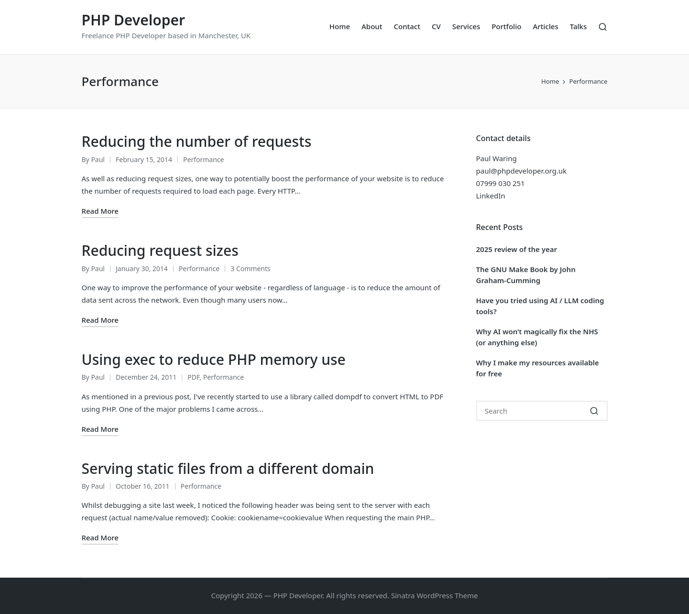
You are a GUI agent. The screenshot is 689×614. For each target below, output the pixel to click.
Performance (203, 159)
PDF (193, 377)
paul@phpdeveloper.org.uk (521, 170)
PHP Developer (134, 20)
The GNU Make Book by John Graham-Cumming (526, 274)
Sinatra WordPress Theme (434, 595)
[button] (595, 411)
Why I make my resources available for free (537, 368)
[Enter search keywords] (542, 411)
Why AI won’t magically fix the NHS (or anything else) (537, 337)
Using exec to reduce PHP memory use (214, 359)
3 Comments (250, 268)
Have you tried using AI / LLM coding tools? (540, 306)
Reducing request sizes (160, 250)
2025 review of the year (517, 249)
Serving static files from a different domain (228, 468)
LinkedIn (490, 195)
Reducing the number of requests (197, 141)
